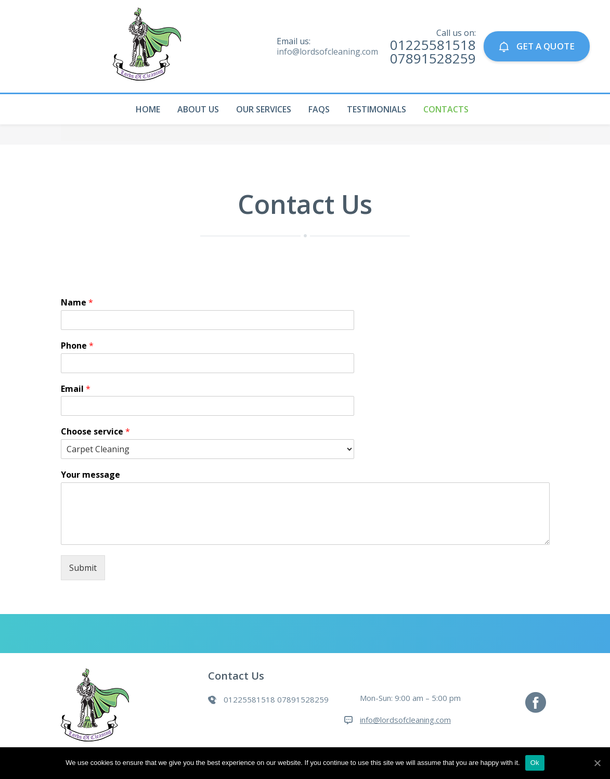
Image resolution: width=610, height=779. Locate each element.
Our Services (263, 109)
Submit (83, 567)
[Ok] (597, 763)
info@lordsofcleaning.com (327, 51)
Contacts (446, 109)
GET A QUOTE (537, 46)
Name (77, 302)
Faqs (319, 109)
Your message (90, 474)
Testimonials (376, 109)
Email (75, 389)
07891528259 (433, 58)
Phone (77, 345)
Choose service (95, 431)
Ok (534, 763)
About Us (198, 109)
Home (148, 109)
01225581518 (433, 44)
